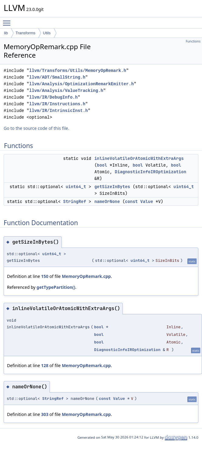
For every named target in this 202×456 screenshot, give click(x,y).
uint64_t (76, 186)
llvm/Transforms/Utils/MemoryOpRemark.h (77, 70)
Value (146, 201)
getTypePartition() (55, 287)
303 (44, 414)
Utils (46, 33)
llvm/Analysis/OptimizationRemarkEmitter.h (81, 84)
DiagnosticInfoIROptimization (150, 171)
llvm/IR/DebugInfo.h (53, 97)
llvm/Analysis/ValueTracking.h (66, 90)
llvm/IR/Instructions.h (57, 104)
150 (44, 276)
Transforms (25, 33)
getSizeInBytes (112, 186)
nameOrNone (107, 201)
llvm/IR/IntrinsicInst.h (58, 110)
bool (102, 165)
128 (44, 365)
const (131, 201)
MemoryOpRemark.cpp (86, 276)
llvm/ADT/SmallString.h (57, 77)
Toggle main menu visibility (8, 20)
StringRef (74, 201)
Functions (193, 41)
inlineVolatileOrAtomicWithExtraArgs (139, 158)
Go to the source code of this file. (36, 128)
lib (6, 33)
